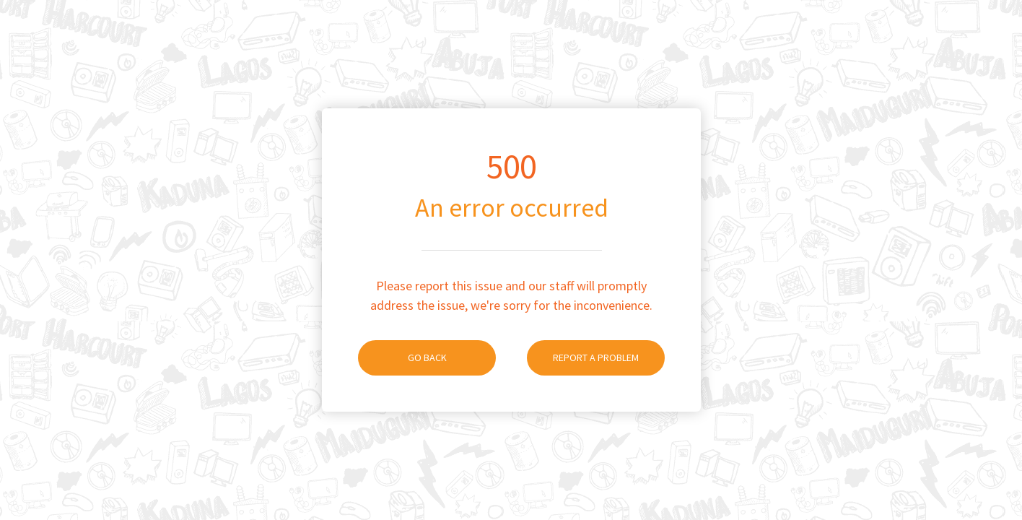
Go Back (402, 357)
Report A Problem (583, 357)
